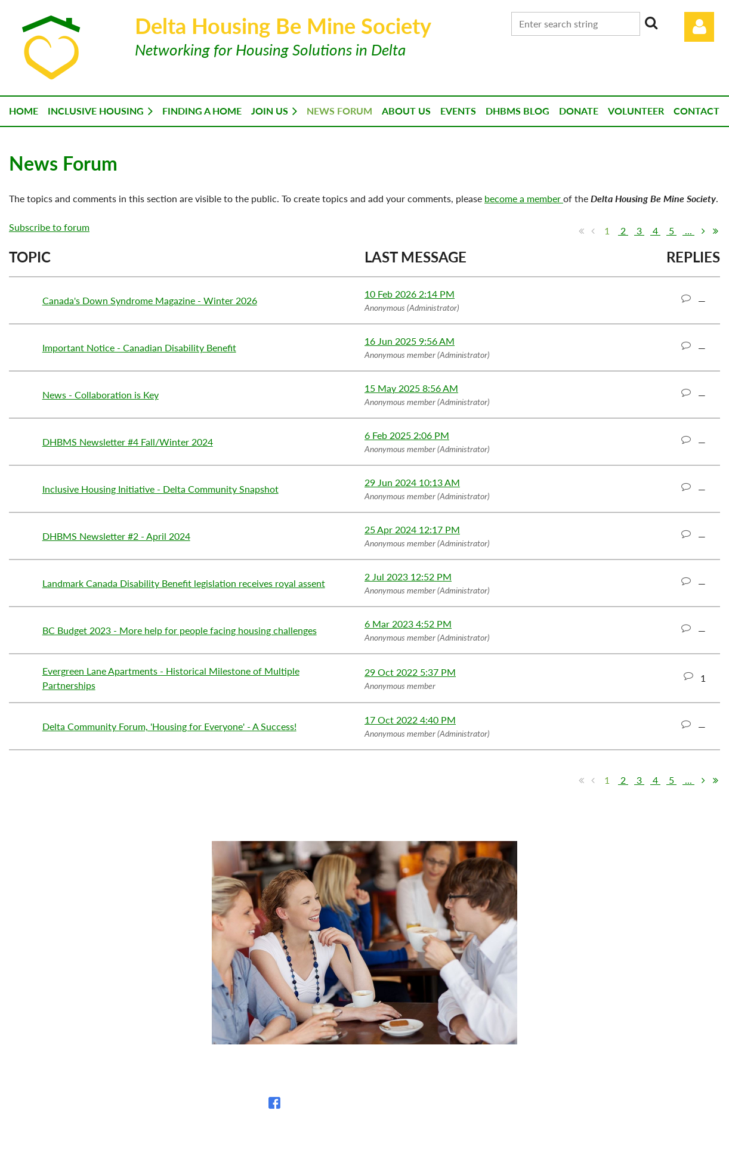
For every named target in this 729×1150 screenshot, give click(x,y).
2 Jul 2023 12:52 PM (408, 576)
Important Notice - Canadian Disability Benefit (139, 347)
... (688, 230)
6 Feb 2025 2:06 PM (406, 435)
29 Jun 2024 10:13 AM (412, 482)
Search (651, 22)
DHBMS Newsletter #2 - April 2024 (116, 536)
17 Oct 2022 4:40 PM (410, 719)
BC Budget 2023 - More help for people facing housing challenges (179, 630)
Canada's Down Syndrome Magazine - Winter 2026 (149, 300)
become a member (523, 198)
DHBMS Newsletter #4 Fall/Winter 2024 (127, 441)
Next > (703, 231)
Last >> (715, 231)
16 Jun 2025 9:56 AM (409, 341)
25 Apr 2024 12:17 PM (412, 529)
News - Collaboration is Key (100, 394)
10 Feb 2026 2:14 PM (409, 293)
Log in (699, 27)
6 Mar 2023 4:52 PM (408, 623)
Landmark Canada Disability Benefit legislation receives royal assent (183, 583)
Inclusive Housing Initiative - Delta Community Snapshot (160, 488)
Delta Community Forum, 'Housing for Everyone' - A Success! (169, 726)
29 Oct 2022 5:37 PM (410, 672)
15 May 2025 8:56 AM (411, 388)
